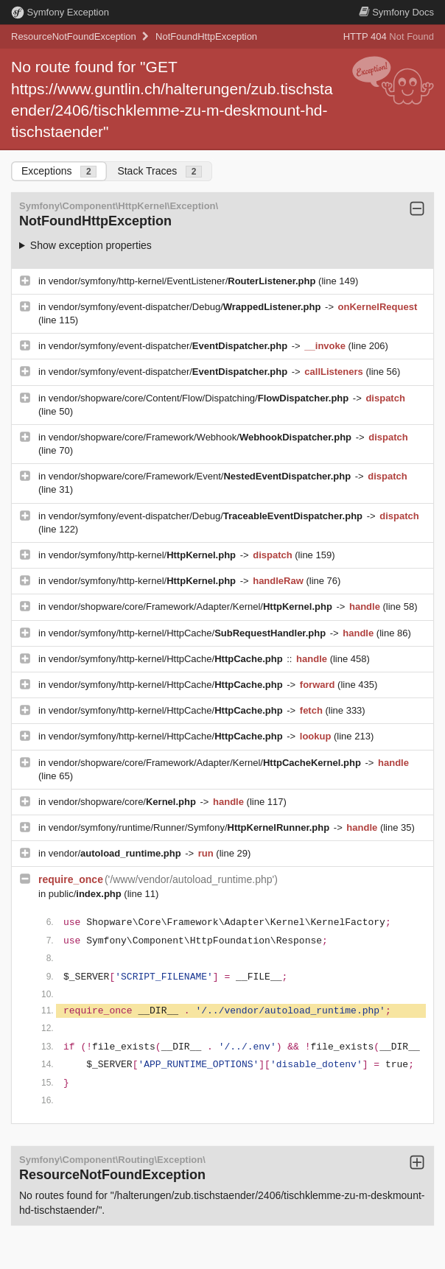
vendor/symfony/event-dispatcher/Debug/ (186, 306)
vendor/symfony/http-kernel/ (144, 554)
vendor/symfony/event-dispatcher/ (169, 345)
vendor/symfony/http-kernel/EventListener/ (183, 281)
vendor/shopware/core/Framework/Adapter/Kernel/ (192, 606)
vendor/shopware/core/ (124, 801)
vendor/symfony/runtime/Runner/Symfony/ (190, 827)
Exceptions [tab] (59, 171)
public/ (87, 893)
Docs (396, 12)
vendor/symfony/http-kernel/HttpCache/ (189, 633)
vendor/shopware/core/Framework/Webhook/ (201, 437)
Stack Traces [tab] (159, 171)
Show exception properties (91, 245)
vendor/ (116, 853)
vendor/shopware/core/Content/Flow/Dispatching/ (200, 398)
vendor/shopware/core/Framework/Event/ (201, 476)
